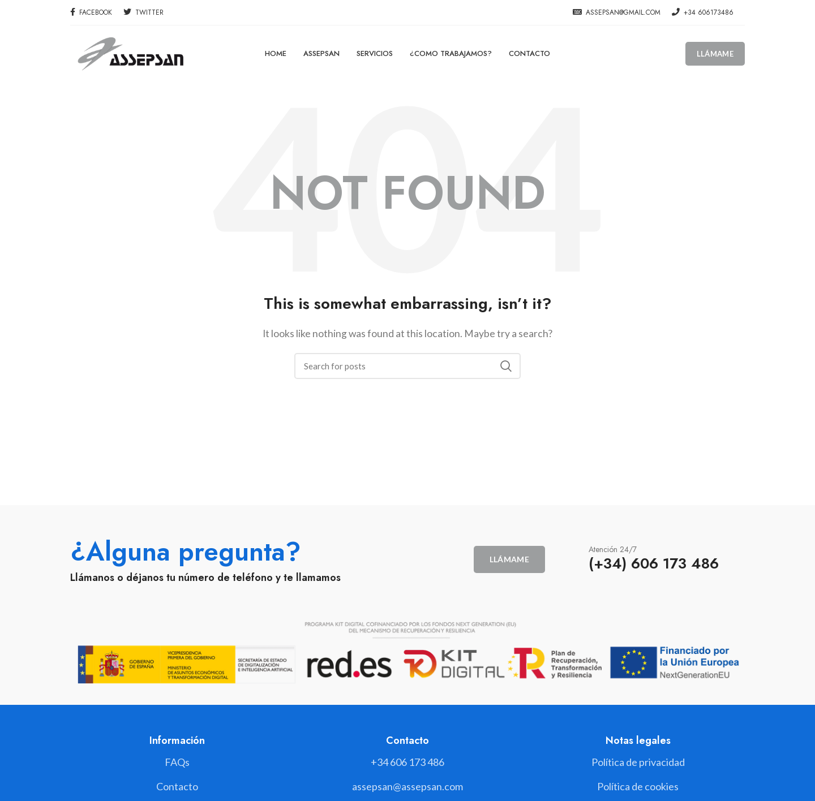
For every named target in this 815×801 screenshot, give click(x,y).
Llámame (715, 53)
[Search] (407, 366)
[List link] (407, 762)
